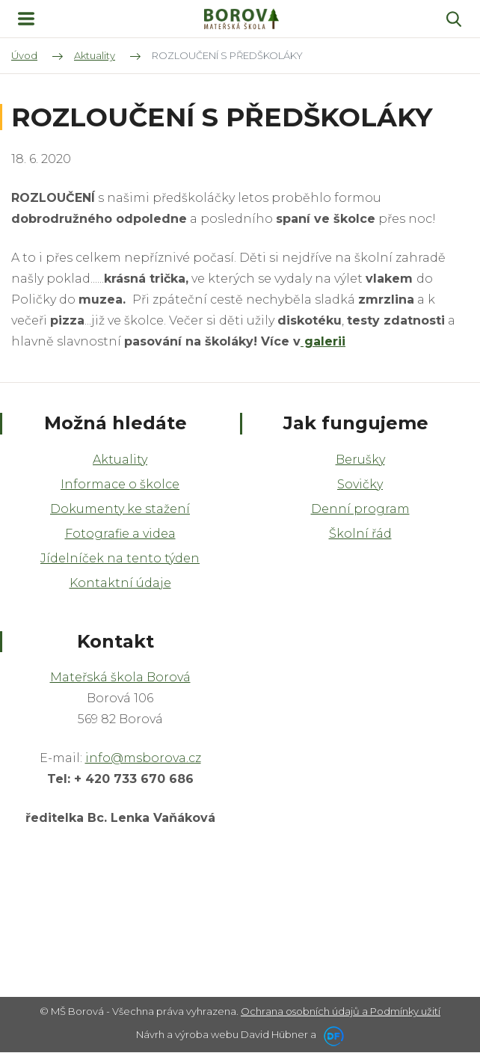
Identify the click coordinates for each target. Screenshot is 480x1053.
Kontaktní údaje (120, 583)
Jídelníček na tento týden (120, 558)
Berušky (360, 459)
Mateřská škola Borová (120, 677)
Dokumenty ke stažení (120, 509)
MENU (26, 19)
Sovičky (360, 484)
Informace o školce (120, 484)
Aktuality (120, 459)
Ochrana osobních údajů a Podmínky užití (340, 1011)
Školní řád (360, 533)
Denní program (360, 509)
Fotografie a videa (120, 533)
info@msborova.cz (143, 758)
